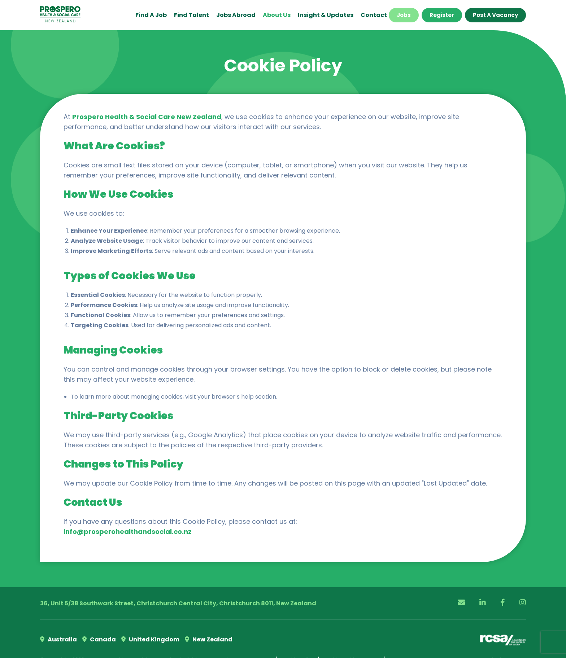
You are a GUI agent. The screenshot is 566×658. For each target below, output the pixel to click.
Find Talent (191, 15)
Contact (374, 15)
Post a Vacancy (495, 15)
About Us (277, 15)
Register (442, 15)
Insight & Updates (325, 15)
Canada (99, 639)
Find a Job (151, 15)
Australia (58, 639)
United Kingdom (150, 639)
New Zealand (208, 639)
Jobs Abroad (236, 15)
